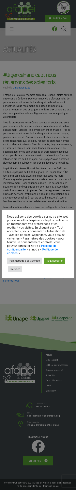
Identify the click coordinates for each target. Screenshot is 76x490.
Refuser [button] (15, 269)
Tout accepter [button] (55, 260)
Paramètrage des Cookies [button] (25, 260)
